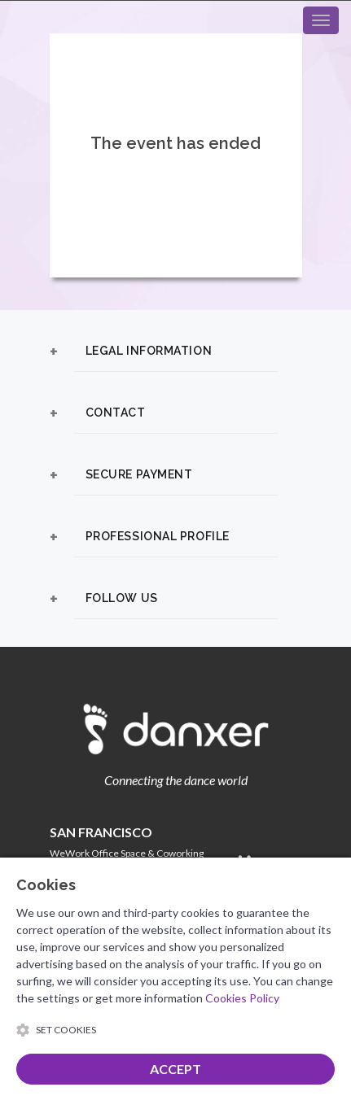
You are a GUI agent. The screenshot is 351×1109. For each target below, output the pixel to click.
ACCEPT (175, 1068)
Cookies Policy (242, 998)
